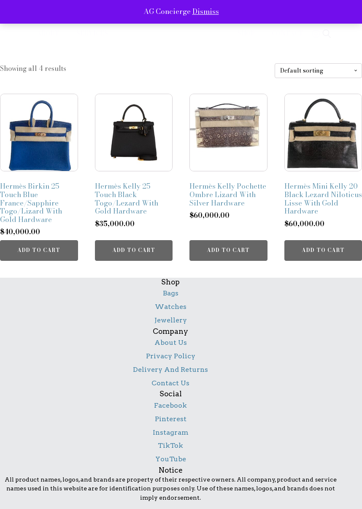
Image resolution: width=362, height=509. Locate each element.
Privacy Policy (170, 356)
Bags (170, 293)
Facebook (170, 405)
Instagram (171, 432)
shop (246, 33)
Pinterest (170, 419)
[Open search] (327, 33)
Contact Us (170, 383)
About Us (170, 342)
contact (287, 33)
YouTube (170, 459)
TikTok (170, 445)
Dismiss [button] (205, 11)
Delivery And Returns (170, 370)
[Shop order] (318, 70)
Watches (170, 307)
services (92, 33)
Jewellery (170, 320)
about (48, 33)
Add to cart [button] (38, 250)
